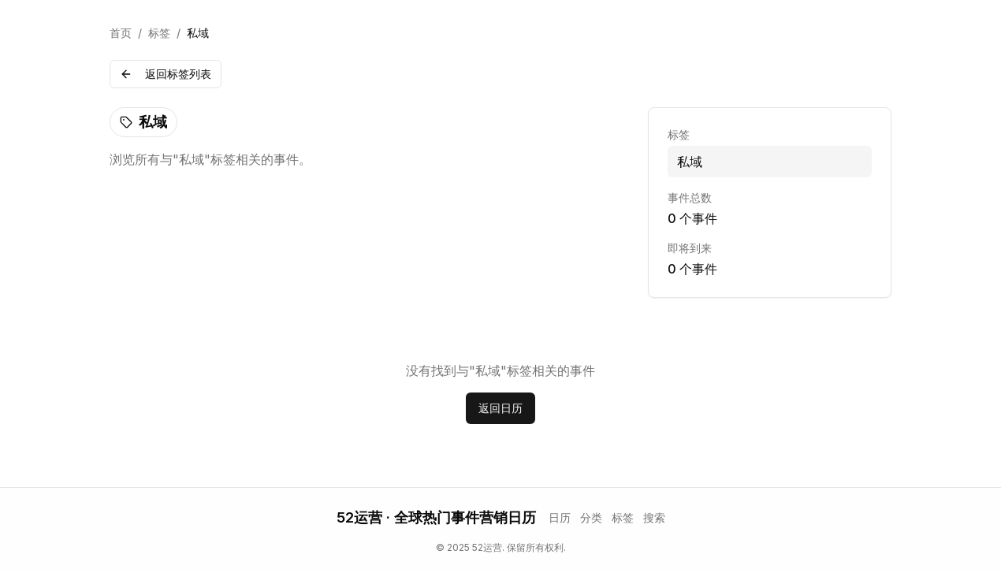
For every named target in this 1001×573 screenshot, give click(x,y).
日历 (560, 517)
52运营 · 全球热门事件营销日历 (436, 517)
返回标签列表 (165, 73)
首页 (121, 32)
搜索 (654, 517)
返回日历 (500, 408)
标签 (159, 32)
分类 (591, 517)
